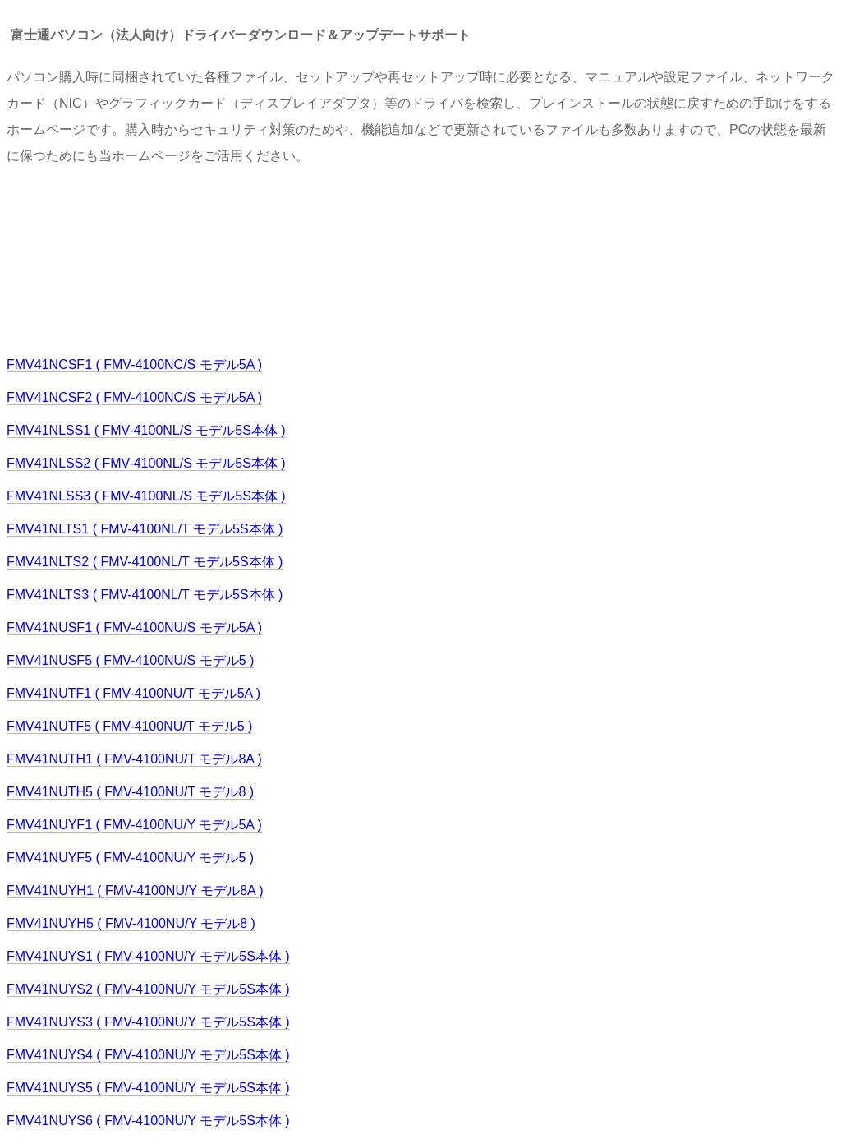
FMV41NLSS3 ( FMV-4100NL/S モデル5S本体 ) (146, 496)
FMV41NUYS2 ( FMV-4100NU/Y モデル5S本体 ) (148, 989)
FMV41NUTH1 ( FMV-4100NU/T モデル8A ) (134, 759)
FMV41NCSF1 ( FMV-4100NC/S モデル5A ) (134, 364)
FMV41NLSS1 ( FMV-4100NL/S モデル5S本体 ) (146, 430)
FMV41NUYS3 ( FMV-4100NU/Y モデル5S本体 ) (148, 1022)
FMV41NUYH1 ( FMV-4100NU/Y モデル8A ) (135, 890)
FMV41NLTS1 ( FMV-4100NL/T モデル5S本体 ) (145, 529)
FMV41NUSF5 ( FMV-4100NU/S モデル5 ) (130, 660)
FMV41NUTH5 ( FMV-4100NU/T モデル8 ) (130, 792)
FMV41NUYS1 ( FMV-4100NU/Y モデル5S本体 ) (148, 956)
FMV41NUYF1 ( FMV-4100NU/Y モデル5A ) (134, 825)
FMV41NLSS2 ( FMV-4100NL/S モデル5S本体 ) (146, 463)
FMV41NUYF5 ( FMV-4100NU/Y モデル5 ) (130, 858)
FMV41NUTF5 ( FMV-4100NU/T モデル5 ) (129, 726)
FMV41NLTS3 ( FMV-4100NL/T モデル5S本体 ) (145, 595)
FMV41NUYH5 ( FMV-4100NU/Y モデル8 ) (131, 923)
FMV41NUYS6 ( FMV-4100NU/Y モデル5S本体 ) (148, 1121)
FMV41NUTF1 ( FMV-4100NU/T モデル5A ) (133, 693)
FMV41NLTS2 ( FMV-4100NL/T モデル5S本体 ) (145, 562)
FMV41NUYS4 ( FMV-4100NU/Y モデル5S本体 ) (148, 1055)
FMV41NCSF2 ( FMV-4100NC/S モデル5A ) (134, 397)
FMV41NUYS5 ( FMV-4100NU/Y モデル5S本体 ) (148, 1088)
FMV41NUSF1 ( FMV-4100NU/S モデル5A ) (134, 627)
